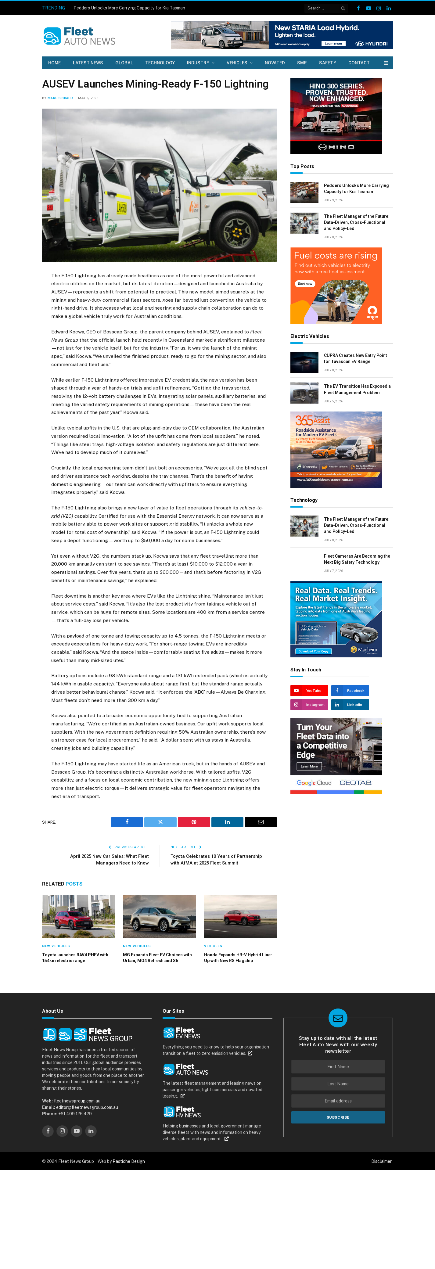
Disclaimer (381, 1161)
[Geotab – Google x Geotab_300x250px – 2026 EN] (336, 792)
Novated (275, 62)
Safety (327, 62)
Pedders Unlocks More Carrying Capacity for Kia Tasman (129, 7)
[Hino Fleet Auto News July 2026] (336, 152)
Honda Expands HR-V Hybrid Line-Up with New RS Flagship (238, 957)
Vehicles (237, 62)
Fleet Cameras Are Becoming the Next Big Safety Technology (357, 559)
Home (54, 62)
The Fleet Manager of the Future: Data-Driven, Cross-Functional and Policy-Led (357, 222)
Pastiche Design (129, 1161)
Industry (198, 62)
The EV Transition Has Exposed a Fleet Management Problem (357, 389)
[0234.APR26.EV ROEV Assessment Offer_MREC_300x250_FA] (336, 322)
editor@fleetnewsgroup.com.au (86, 1107)
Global (124, 62)
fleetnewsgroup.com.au (77, 1100)
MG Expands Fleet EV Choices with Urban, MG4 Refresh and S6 (157, 957)
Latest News (88, 62)
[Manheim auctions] (336, 655)
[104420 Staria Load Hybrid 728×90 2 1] (282, 47)
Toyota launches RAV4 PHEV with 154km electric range (75, 957)
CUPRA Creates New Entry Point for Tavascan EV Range (355, 358)
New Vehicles (56, 946)
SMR (302, 62)
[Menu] (386, 63)
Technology (160, 62)
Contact (359, 62)
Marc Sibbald (60, 98)
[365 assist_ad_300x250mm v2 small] (336, 486)
